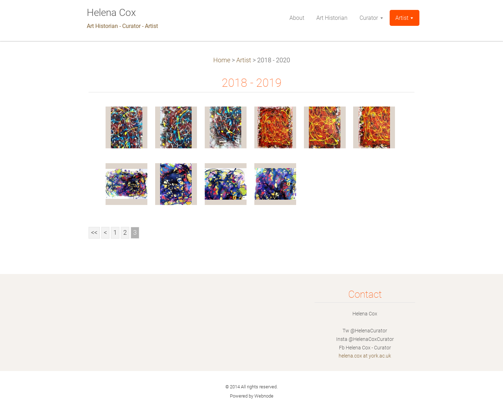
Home (221, 60)
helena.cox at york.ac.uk (365, 356)
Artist (243, 60)
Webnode (263, 396)
